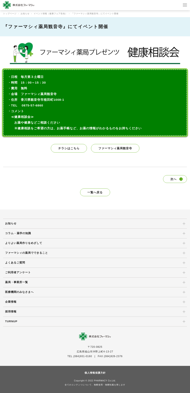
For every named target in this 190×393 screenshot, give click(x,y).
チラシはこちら (69, 148)
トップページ (10, 13)
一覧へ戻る (95, 192)
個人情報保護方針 (95, 372)
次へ (173, 179)
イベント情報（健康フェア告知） (50, 13)
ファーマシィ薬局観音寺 (115, 148)
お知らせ (25, 13)
